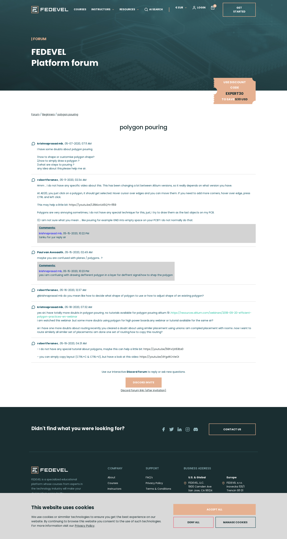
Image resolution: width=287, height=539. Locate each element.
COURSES (80, 9)
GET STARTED (239, 9)
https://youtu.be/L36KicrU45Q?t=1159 (92, 205)
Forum (35, 114)
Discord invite (143, 382)
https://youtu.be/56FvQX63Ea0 (163, 349)
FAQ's (149, 477)
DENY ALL (193, 522)
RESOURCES (129, 9)
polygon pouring (67, 114)
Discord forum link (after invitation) (143, 390)
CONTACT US (232, 429)
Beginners (48, 114)
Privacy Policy (84, 526)
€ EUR (181, 7)
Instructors (114, 489)
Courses (113, 483)
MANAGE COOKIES (235, 522)
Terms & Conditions (158, 489)
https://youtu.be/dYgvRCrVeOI (159, 357)
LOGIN (199, 8)
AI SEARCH (153, 10)
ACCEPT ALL (214, 509)
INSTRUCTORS (102, 9)
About (111, 477)
